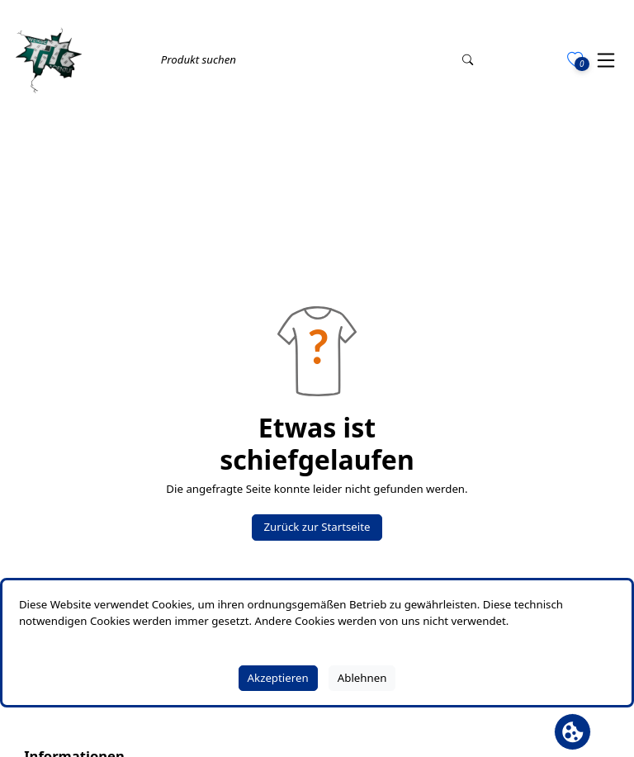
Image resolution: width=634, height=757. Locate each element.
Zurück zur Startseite (316, 526)
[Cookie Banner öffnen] (572, 731)
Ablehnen (362, 677)
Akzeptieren (278, 677)
